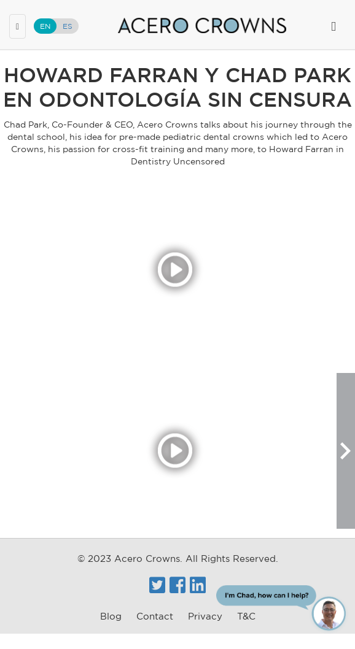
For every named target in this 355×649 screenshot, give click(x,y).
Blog (111, 616)
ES (67, 26)
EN (45, 26)
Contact (154, 616)
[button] (346, 451)
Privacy (205, 616)
